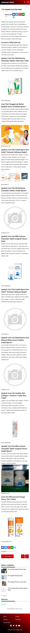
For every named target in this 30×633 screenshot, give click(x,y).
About (4, 616)
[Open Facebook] (11, 626)
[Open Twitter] (14, 626)
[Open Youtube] (19, 626)
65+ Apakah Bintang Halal (15, 575)
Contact (17, 616)
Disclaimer (18, 619)
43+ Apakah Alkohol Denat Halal (17, 569)
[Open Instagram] (16, 626)
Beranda (3, 604)
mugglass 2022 (19, 629)
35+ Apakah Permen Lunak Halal (17, 582)
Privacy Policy (6, 622)
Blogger (20, 608)
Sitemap (5, 619)
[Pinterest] (20, 14)
